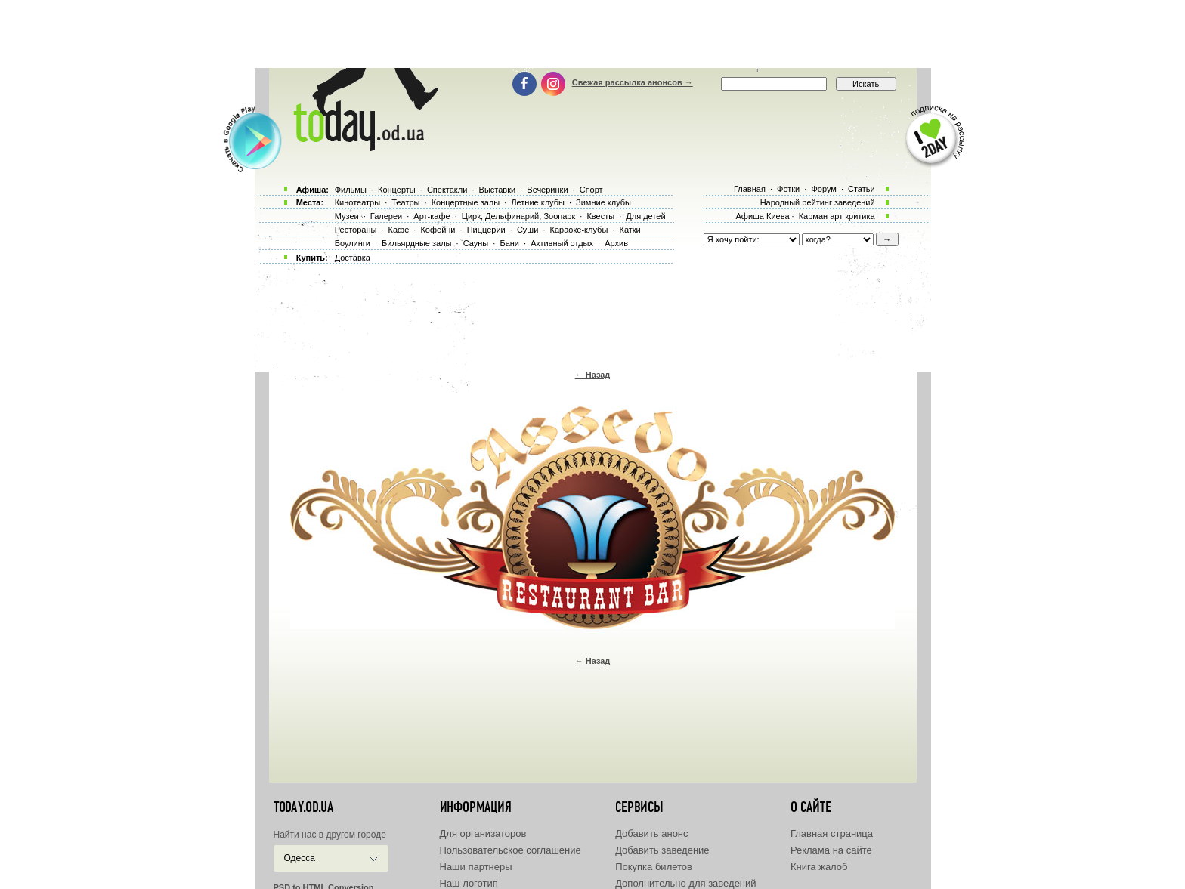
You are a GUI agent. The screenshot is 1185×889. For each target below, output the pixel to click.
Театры (405, 202)
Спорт (591, 189)
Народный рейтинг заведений (817, 202)
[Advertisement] (592, 34)
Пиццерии (486, 229)
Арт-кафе (431, 216)
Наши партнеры (476, 866)
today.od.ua (303, 807)
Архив (616, 243)
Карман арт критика (837, 216)
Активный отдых (562, 243)
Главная (750, 188)
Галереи (386, 216)
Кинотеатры (357, 202)
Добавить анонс (651, 833)
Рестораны (356, 229)
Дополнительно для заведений (685, 883)
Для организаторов (483, 833)
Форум (823, 188)
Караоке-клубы (579, 229)
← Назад (593, 374)
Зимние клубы (603, 202)
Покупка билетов (653, 866)
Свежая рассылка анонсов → (632, 82)
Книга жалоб (819, 866)
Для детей (645, 216)
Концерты (397, 189)
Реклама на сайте (831, 850)
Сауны (476, 243)
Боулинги (352, 243)
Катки (629, 229)
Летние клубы (538, 202)
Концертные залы (466, 202)
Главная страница (832, 833)
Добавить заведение (662, 850)
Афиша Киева (762, 216)
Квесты (600, 216)
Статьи (861, 188)
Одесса (299, 858)
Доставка (352, 257)
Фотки (788, 188)
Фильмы (351, 189)
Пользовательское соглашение (510, 850)
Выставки (497, 189)
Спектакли (447, 189)
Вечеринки (547, 189)
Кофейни (437, 229)
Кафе (399, 229)
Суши (527, 229)
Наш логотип (469, 883)
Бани (509, 243)
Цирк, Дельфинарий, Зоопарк (518, 216)
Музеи (347, 216)
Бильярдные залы (416, 243)
